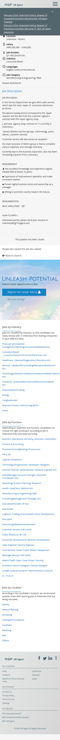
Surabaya (7, 625)
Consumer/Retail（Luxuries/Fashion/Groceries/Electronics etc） (25, 354)
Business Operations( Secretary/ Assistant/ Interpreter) (29, 439)
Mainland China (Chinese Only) (13, 680)
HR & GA (6, 454)
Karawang (7, 614)
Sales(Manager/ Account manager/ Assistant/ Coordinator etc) (24, 476)
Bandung (6, 630)
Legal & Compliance (12, 459)
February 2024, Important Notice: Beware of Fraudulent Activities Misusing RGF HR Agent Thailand (25, 18)
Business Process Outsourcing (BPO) (20, 405)
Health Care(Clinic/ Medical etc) (17, 488)
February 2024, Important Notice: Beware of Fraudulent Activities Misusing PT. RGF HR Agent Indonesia (27, 29)
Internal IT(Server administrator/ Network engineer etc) (29, 469)
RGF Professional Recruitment (15, 717)
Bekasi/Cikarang (10, 609)
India (4, 671)
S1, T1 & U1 (7, 575)
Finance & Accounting (12, 444)
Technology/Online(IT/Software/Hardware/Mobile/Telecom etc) (30, 375)
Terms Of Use (8, 699)
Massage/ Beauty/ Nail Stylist (16, 555)
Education (7, 519)
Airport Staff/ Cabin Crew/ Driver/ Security (22, 560)
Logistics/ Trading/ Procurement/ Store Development (28, 514)
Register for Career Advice (24, 292)
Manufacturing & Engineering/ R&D (19, 493)
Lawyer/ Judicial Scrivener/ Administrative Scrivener (27, 570)
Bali (4, 635)
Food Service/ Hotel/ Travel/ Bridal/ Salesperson (25, 550)
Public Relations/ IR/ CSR (14, 534)
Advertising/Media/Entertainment (18, 524)
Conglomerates (9, 400)
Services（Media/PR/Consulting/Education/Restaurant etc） (28, 367)
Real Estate (7, 508)
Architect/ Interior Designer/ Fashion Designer (24, 565)
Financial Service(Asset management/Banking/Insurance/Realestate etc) (26, 345)
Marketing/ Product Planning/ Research (21, 483)
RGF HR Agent (8, 721)
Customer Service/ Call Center (17, 529)
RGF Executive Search (11, 713)
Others (5, 640)
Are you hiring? (16, 299)
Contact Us (7, 691)
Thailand (6, 675)
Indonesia (36, 671)
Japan (34, 678)
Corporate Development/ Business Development (26, 539)
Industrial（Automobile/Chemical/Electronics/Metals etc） (28, 383)
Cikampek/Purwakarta (13, 619)
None (5, 410)
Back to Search (14, 255)
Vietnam (36, 675)
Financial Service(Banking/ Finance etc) (21, 449)
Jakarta (5, 604)
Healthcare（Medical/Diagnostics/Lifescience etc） (27, 360)
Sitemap (6, 703)
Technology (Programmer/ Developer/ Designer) (26, 464)
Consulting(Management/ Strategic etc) (21, 498)
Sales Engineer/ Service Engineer (18, 544)
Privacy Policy (8, 695)
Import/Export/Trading (13, 389)
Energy (5, 395)
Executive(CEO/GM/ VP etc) (15, 503)
